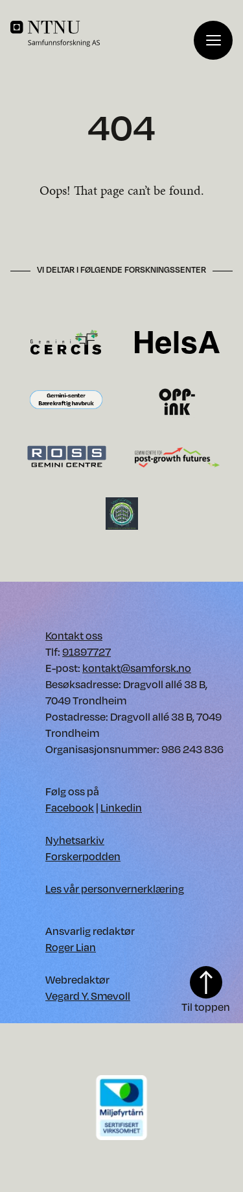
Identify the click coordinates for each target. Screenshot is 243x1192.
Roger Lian (70, 946)
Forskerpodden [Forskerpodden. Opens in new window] (83, 856)
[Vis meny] (213, 40)
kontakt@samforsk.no (136, 667)
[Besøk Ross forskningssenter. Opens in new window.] (66, 456)
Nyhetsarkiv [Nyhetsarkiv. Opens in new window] (74, 839)
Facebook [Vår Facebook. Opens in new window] (69, 807)
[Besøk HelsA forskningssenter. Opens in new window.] (177, 341)
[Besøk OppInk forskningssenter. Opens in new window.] (177, 399)
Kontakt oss (73, 635)
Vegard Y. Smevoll (87, 995)
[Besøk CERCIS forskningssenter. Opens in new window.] (66, 341)
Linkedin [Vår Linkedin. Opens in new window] (121, 807)
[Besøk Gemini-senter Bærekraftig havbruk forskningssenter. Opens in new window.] (66, 399)
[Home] (102, 34)
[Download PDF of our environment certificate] (122, 1106)
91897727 (86, 651)
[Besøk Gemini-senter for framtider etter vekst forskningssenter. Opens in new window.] (177, 456)
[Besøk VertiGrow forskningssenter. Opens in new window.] (122, 512)
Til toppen (205, 990)
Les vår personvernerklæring (114, 888)
